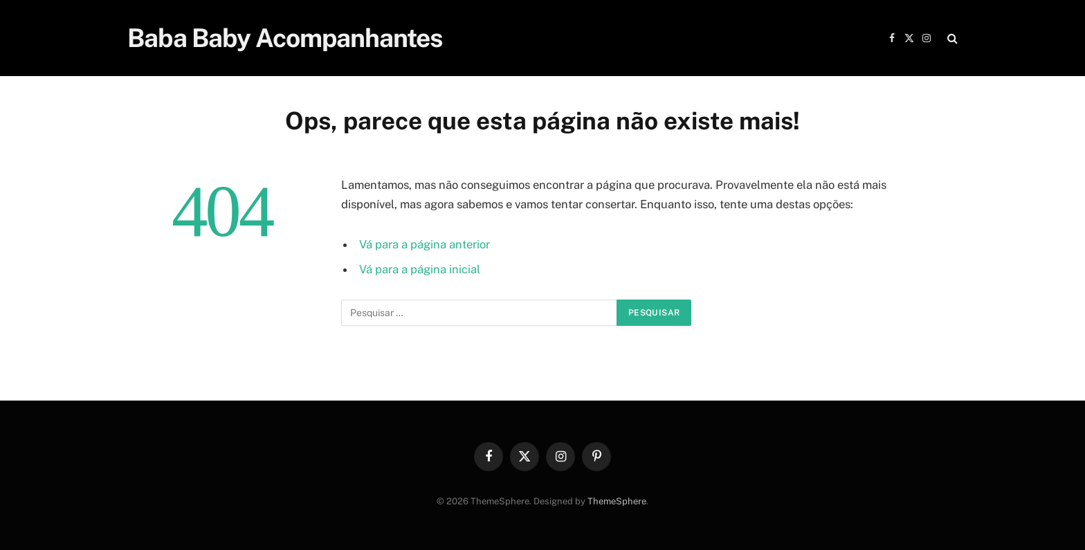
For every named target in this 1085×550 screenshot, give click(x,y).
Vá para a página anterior (424, 244)
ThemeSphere (616, 501)
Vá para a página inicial (419, 269)
